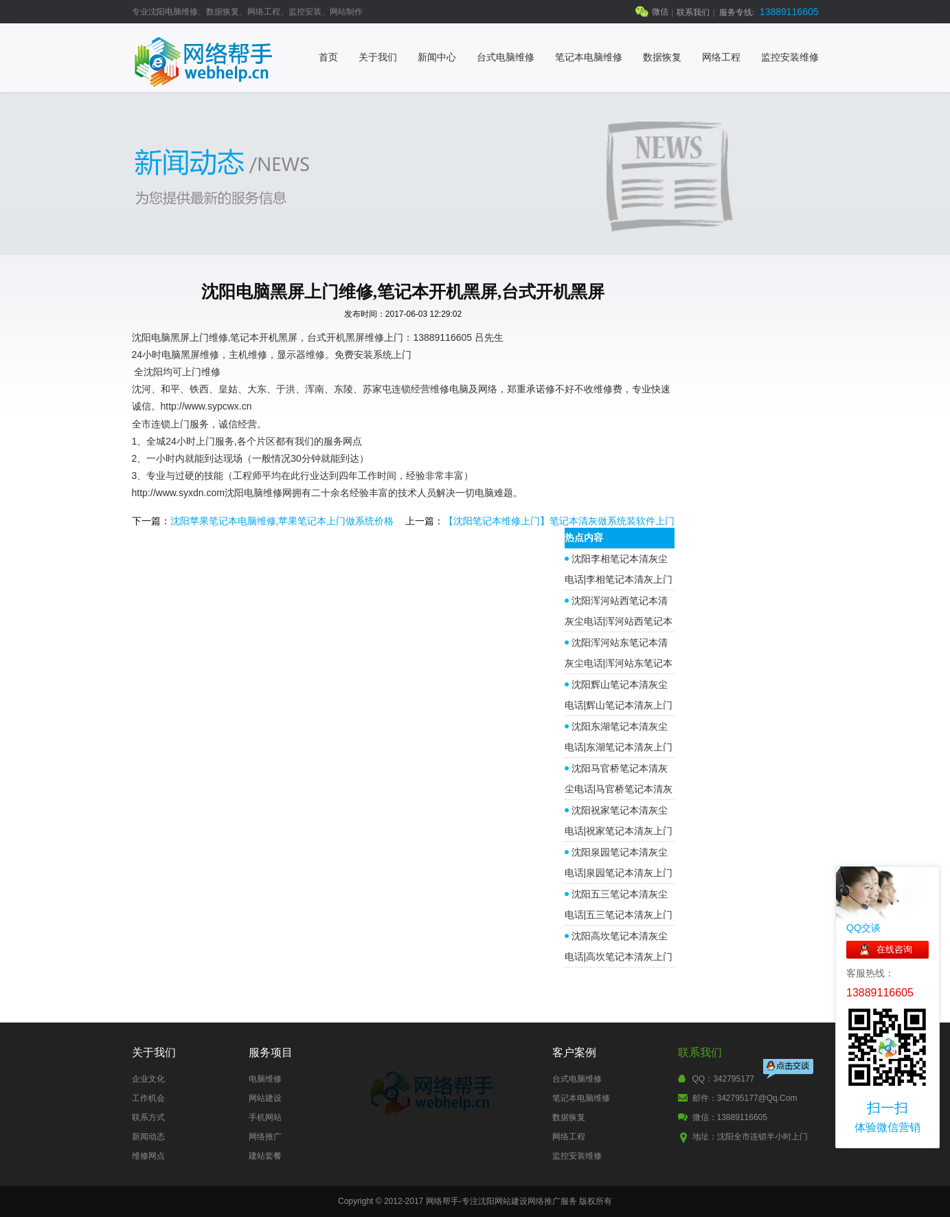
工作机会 (148, 1098)
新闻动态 (148, 1136)
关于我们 (378, 57)
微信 (660, 11)
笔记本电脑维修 (588, 57)
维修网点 (148, 1156)
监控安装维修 (790, 57)
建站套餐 (265, 1156)
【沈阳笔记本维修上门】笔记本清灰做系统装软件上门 (559, 520)
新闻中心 (437, 57)
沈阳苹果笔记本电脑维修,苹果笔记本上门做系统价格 (282, 520)
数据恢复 (662, 57)
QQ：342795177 (723, 1079)
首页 (328, 57)
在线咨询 (894, 949)
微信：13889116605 (729, 1117)
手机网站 (265, 1117)
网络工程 (721, 57)
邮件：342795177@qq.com (745, 1098)
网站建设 (265, 1098)
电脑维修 (265, 1079)
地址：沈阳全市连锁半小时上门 (750, 1136)
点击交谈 (789, 1070)
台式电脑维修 (505, 57)
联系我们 (693, 12)
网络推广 (265, 1136)
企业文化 (148, 1079)
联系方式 (148, 1117)
